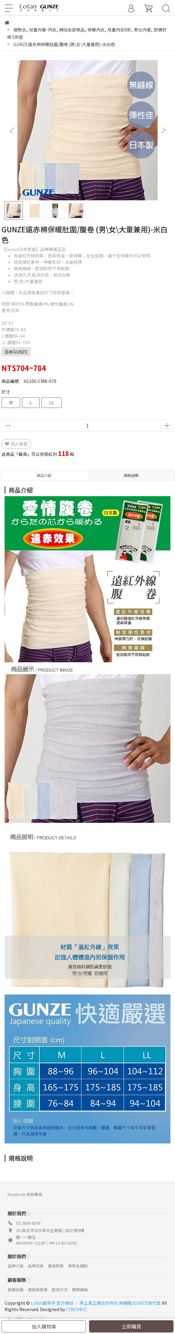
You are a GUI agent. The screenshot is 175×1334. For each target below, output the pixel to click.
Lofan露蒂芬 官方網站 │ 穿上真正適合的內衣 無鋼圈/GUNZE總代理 (96, 1303)
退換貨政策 (38, 1289)
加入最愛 (16, 444)
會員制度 (56, 1266)
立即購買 (131, 1326)
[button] (163, 130)
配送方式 (60, 1289)
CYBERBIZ (76, 1309)
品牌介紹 (15, 1266)
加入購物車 (44, 1326)
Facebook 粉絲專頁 (25, 1194)
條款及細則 (78, 1266)
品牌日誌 (36, 1266)
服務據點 (80, 1289)
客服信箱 (15, 1289)
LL (51, 402)
